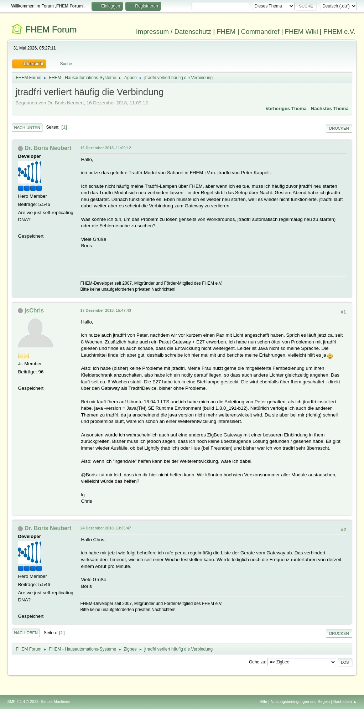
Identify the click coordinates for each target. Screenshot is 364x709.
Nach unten (27, 127)
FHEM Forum (51, 29)
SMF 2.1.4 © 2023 (22, 701)
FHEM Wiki (301, 31)
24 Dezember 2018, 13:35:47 (105, 528)
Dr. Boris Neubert (48, 148)
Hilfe (263, 701)
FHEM (226, 31)
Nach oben (26, 633)
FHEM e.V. (339, 31)
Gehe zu (257, 661)
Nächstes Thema (330, 108)
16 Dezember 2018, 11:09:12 (105, 148)
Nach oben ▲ (345, 701)
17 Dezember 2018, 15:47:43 (105, 310)
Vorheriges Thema (285, 108)
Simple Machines (55, 701)
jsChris (34, 310)
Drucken (339, 128)
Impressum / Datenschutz (174, 31)
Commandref (260, 31)
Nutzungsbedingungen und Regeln (300, 701)
